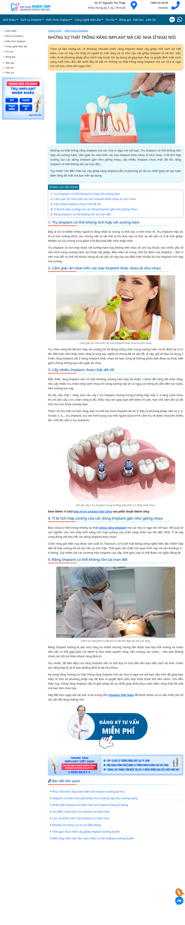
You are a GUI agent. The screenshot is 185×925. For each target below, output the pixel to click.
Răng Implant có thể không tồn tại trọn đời (82, 214)
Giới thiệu (11, 30)
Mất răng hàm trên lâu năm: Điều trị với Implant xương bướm (93, 838)
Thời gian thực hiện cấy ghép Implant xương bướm (86, 832)
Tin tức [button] (109, 20)
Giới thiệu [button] (9, 20)
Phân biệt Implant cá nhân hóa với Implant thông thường (90, 805)
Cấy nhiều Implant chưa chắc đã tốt (77, 204)
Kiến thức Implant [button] (58, 20)
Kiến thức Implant (16, 41)
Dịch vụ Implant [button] (30, 20)
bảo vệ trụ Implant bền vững (93, 511)
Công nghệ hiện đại (16, 46)
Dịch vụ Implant (14, 36)
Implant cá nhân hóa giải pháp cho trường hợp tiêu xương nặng (94, 798)
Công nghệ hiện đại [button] (88, 20)
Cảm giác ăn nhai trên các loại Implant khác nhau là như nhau (95, 199)
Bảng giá (125, 20)
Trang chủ (54, 30)
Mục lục (10, 72)
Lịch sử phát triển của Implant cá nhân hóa (80, 818)
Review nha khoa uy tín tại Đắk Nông (76, 825)
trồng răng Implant (112, 528)
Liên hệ (151, 20)
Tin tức (9, 51)
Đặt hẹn (138, 20)
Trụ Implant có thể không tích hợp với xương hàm (87, 194)
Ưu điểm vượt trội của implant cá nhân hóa (80, 811)
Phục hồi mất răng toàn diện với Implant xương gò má (88, 791)
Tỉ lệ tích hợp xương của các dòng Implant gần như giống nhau (95, 209)
